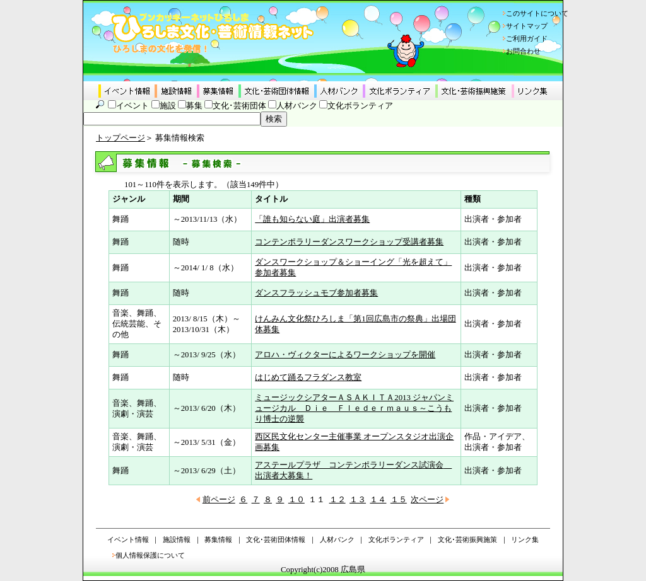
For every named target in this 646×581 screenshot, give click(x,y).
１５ (399, 499)
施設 (168, 105)
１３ (357, 499)
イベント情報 (128, 539)
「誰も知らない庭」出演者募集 (312, 219)
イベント (132, 105)
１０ (296, 499)
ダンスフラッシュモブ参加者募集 (316, 293)
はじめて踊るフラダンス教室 (308, 377)
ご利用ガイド (527, 38)
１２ (337, 499)
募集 (194, 105)
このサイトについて (537, 13)
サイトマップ (527, 26)
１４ (378, 499)
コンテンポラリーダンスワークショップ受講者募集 (349, 242)
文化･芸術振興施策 (467, 539)
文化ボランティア (360, 105)
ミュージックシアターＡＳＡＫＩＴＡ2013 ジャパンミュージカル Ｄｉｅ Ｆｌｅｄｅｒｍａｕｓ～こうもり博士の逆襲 (354, 408)
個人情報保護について (150, 555)
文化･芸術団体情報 (275, 539)
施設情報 (177, 539)
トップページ (120, 138)
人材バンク (296, 105)
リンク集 (525, 539)
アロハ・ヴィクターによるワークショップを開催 (345, 354)
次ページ (427, 499)
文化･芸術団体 (239, 105)
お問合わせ (523, 51)
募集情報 (218, 539)
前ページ (219, 499)
